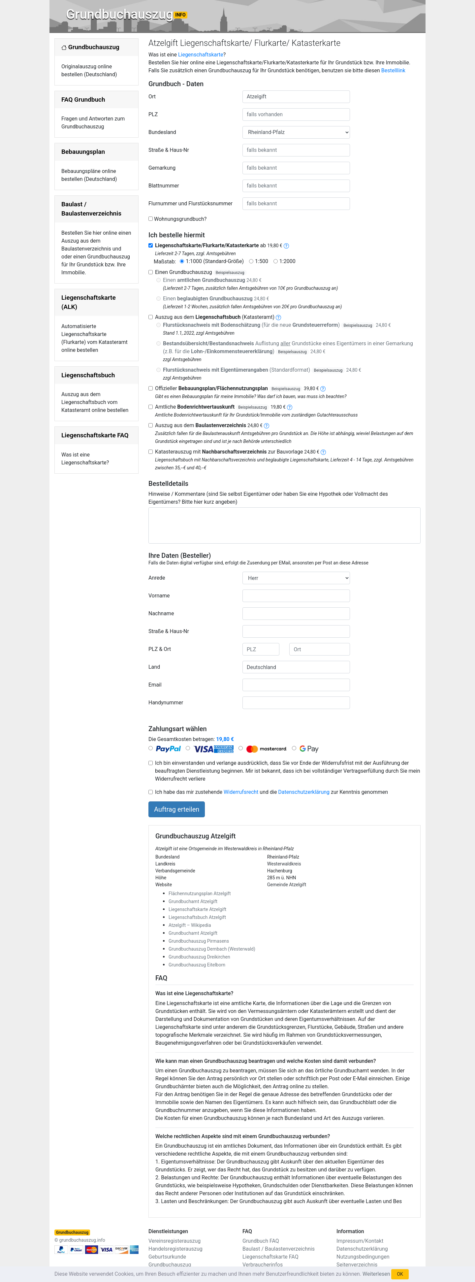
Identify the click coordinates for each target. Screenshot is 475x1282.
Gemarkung (161, 168)
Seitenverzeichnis (356, 1265)
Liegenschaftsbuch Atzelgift (197, 917)
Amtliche (220, 407)
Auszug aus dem (209, 425)
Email (155, 685)
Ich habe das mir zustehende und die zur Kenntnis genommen (271, 792)
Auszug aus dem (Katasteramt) (214, 317)
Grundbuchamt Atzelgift (193, 901)
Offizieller (237, 388)
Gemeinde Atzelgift (286, 884)
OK (400, 1274)
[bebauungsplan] (323, 388)
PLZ (153, 114)
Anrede (156, 578)
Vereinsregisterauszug (174, 1241)
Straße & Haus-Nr (168, 150)
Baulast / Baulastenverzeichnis (278, 1249)
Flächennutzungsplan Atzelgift (200, 893)
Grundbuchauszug (126, 14)
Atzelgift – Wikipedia (190, 925)
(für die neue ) (277, 325)
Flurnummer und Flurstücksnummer (190, 203)
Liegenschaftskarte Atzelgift (197, 909)
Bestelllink (393, 70)
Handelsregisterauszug (175, 1249)
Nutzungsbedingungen (362, 1257)
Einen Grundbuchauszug (201, 272)
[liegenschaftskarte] (286, 245)
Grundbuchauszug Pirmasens (199, 941)
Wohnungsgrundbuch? (180, 219)
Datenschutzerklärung (304, 792)
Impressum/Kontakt (359, 1241)
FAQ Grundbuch (83, 99)
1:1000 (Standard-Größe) (215, 261)
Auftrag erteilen (176, 809)
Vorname (159, 595)
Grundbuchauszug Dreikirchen (199, 957)
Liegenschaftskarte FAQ (95, 435)
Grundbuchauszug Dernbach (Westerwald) (212, 949)
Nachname (161, 613)
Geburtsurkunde (167, 1257)
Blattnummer (163, 186)
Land (154, 667)
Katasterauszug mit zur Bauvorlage (237, 452)
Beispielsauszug (230, 272)
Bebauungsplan (83, 151)
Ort (152, 96)
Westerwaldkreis (284, 863)
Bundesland (162, 132)
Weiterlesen (376, 1274)
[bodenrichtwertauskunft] (289, 407)
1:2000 (287, 261)
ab (218, 245)
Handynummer (165, 702)
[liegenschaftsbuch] (278, 317)
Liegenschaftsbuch (88, 375)
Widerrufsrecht (241, 792)
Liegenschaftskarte (200, 54)
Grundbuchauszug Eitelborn (197, 964)
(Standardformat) (262, 370)
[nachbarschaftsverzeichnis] (323, 452)
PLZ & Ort (159, 649)
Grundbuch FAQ (260, 1241)
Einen (212, 280)
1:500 (261, 261)
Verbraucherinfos (262, 1265)
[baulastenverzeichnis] (266, 425)
